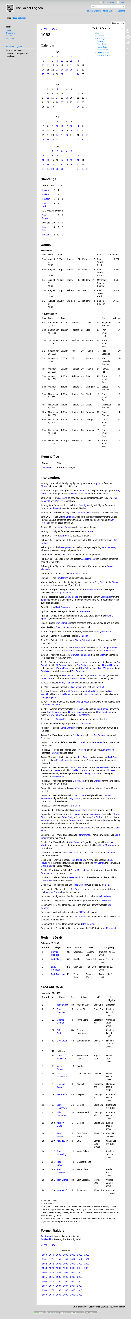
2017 (79, 1286)
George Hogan (75, 712)
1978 (51, 1290)
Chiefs (103, 655)
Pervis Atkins (47, 1239)
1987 (58, 1286)
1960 (44, 1255)
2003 (72, 1268)
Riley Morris (83, 715)
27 (43, 74)
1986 (58, 1281)
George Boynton (48, 697)
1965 (44, 1277)
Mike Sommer (62, 760)
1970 (51, 1255)
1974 (51, 1272)
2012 (79, 1263)
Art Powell (89, 531)
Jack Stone (74, 814)
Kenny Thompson (79, 493)
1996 (65, 1281)
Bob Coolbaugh (52, 704)
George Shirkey (109, 647)
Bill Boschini (61, 665)
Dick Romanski (63, 607)
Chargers (45, 486)
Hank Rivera (79, 647)
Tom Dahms (62, 578)
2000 (72, 1255)
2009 (72, 1295)
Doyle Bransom (104, 631)
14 (48, 65)
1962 (44, 1263)
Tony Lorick (62, 1005)
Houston (46, 199)
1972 (51, 1263)
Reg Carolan (88, 924)
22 (48, 135)
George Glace (67, 547)
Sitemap (121, 11)
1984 (58, 1272)
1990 (65, 1255)
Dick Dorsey (78, 735)
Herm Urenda (83, 835)
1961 (44, 1259)
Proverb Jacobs (92, 589)
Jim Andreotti (47, 1236)
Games (9, 30)
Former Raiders (103, 55)
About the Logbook (14, 46)
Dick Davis (106, 597)
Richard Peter (92, 691)
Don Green (62, 1040)
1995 (65, 1277)
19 (66, 98)
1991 (65, 1259)
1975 (51, 1277)
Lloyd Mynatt (55, 508)
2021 (86, 1259)
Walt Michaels (82, 512)
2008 (72, 1290)
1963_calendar (19, 18)
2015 (79, 1277)
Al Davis (63, 498)
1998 (65, 1290)
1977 (51, 1286)
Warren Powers (63, 668)
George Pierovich (77, 820)
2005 (72, 1277)
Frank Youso (85, 827)
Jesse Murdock (78, 870)
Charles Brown (94, 814)
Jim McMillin (79, 781)
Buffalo (45, 194)
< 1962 (44, 29)
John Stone (84, 611)
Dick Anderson (58, 974)
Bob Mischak (99, 675)
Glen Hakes (46, 738)
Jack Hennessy (109, 547)
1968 (44, 1290)
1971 (51, 1259)
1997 (65, 1286)
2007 (72, 1286)
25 (66, 69)
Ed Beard (61, 1190)
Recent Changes (94, 11)
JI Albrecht (47, 467)
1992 (65, 1263)
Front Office (101, 44)
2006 (72, 1281)
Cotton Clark (85, 490)
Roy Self (84, 668)
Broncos (97, 781)
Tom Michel (62, 1180)
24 (62, 69)
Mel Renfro (62, 1094)
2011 (79, 1259)
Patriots (98, 742)
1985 (58, 1277)
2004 (72, 1272)
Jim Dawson (66, 554)
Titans (115, 582)
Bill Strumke (68, 517)
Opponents (11, 33)
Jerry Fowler (83, 757)
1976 (51, 1281)
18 (66, 65)
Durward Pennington (81, 655)
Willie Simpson (80, 770)
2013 (79, 1268)
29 (52, 74)
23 (57, 69)
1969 (44, 1295)
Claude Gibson (82, 640)
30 (52, 139)
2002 (72, 1263)
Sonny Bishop (71, 597)
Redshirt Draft (102, 50)
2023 (86, 1268)
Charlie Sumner (63, 627)
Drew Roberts (55, 715)
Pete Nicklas (67, 650)
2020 (86, 1255)
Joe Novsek (54, 770)
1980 (58, 1255)
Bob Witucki (46, 671)
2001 (72, 1259)
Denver (45, 234)
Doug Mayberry (75, 798)
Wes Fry (59, 501)
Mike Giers (62, 1141)
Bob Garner (80, 795)
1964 (44, 1272)
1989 (58, 1295)
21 (48, 164)
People (9, 36)
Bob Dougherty (79, 860)
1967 (44, 1286)
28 (48, 74)
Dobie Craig (67, 817)
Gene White (74, 805)
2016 (79, 1281)
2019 (79, 1295)
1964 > (53, 29)
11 (62, 126)
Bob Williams (104, 668)
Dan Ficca (68, 675)
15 (48, 98)
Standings (101, 38)
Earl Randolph (78, 671)
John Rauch (65, 527)
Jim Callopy (82, 665)
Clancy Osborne (91, 773)
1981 (58, 1259)
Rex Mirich (111, 928)
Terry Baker (97, 483)
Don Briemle (102, 709)
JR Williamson (105, 900)
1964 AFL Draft (103, 52)
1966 (44, 1281)
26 (71, 69)
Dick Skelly (56, 959)
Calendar (100, 36)
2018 (79, 1290)
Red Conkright (81, 505)
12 (71, 61)
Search (123, 7)
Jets (81, 675)
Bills (81, 650)
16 (57, 65)
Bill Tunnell (84, 912)
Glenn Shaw (46, 866)
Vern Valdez (75, 573)
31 (62, 74)
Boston (45, 190)
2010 (79, 1255)
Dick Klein (81, 742)
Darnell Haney (102, 767)
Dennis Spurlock (90, 694)
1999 (65, 1295)
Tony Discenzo (64, 592)
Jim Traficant (85, 723)
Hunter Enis (46, 678)
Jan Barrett (99, 863)
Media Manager (109, 11)
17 (57, 98)
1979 (51, 1295)
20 (43, 69)
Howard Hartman (110, 665)
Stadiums (10, 38)
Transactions (102, 47)
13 (43, 65)
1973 (51, 1268)
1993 (65, 1268)
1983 (58, 1268)
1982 (58, 1263)
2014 (79, 1272)
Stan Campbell (63, 623)
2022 (86, 1263)
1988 (58, 1290)
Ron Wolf (60, 719)
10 (62, 61)
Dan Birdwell (97, 817)
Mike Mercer (58, 776)
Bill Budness (105, 896)
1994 (65, 1272)
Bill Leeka (83, 636)
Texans (44, 600)
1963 (97, 33)
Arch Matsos (110, 650)
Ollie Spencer (82, 702)
